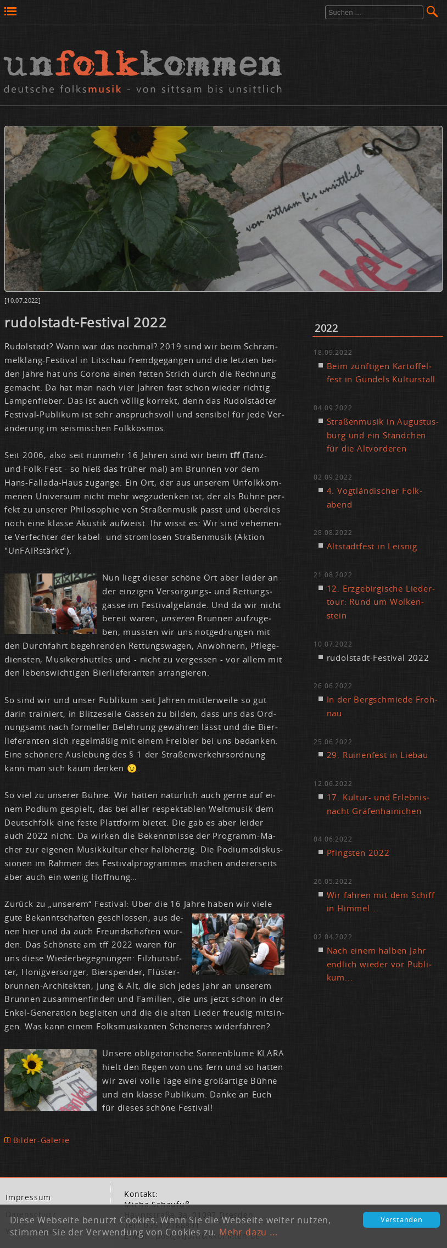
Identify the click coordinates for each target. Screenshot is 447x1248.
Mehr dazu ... (248, 1232)
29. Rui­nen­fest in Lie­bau (377, 754)
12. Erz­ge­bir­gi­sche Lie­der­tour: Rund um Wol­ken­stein (381, 602)
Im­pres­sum (28, 1197)
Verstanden (402, 1219)
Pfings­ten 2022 (358, 852)
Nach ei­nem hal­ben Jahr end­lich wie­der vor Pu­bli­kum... (379, 964)
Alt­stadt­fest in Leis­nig (372, 546)
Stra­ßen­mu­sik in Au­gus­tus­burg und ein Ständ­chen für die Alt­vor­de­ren (383, 435)
